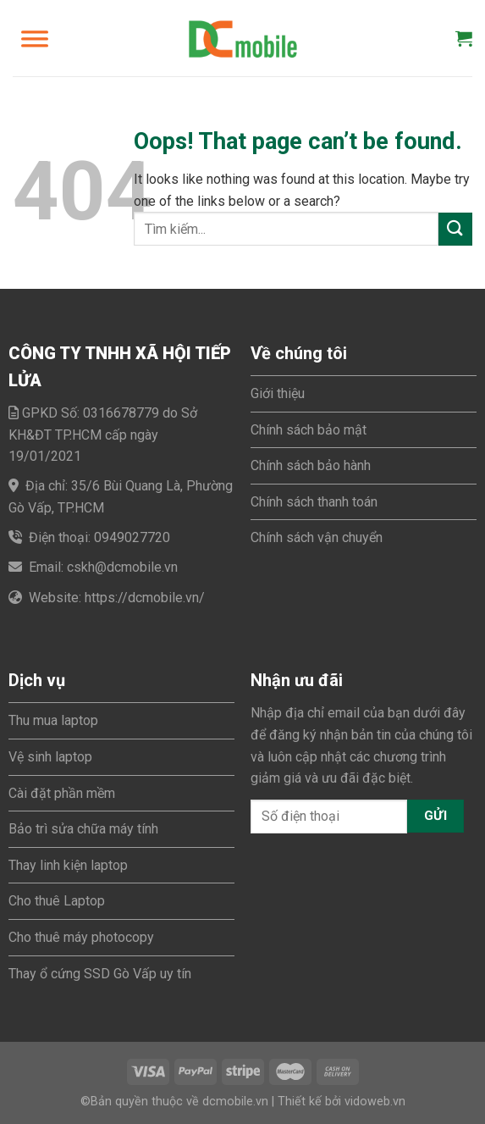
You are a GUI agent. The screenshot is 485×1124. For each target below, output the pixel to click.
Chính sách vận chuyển (317, 537)
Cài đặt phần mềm (61, 793)
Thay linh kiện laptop (68, 865)
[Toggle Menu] (34, 38)
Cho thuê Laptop (56, 901)
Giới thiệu (278, 393)
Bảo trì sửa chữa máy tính (83, 829)
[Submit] (455, 229)
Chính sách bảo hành (311, 465)
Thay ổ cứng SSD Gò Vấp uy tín (99, 974)
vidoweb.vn (374, 1101)
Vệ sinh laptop (50, 757)
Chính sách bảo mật (309, 430)
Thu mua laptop (53, 720)
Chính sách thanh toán (314, 502)
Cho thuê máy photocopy (81, 937)
